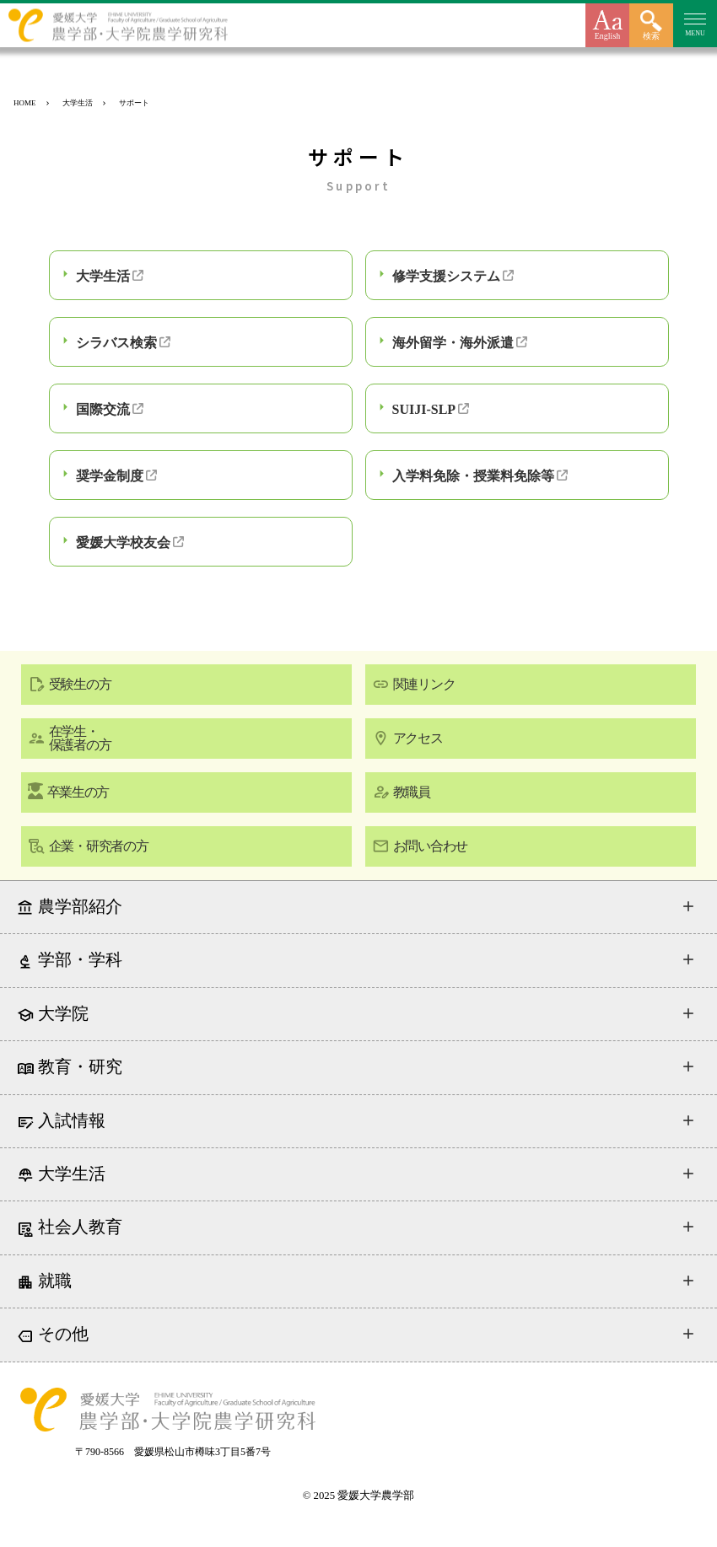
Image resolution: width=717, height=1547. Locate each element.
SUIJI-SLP (424, 409)
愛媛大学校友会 (123, 542)
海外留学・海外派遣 (453, 343)
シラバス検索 (116, 343)
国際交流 (103, 409)
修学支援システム (446, 276)
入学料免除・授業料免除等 (473, 476)
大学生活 (103, 276)
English (608, 35)
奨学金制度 (109, 476)
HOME (24, 103)
